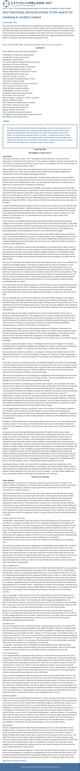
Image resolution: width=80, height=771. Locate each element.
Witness (24, 761)
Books (9, 761)
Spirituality (16, 761)
